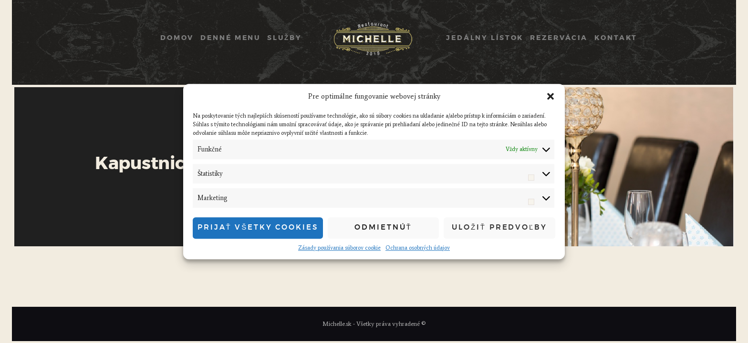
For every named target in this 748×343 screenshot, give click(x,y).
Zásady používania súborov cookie (339, 247)
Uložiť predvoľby (499, 227)
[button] (550, 96)
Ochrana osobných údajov (417, 247)
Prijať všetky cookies (257, 227)
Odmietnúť (383, 227)
